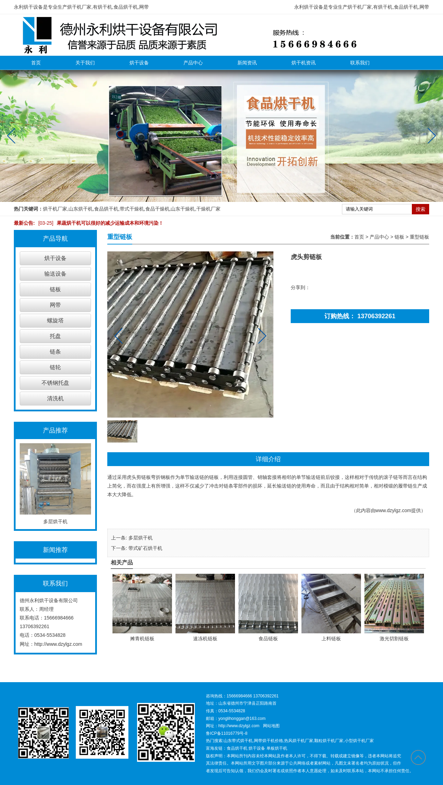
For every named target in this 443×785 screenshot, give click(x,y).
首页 (36, 62)
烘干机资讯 (303, 62)
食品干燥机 (157, 209)
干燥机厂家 (208, 209)
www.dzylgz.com (393, 510)
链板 (55, 289)
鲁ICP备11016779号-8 (226, 733)
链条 (55, 352)
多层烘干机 (140, 538)
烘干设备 (139, 62)
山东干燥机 (183, 209)
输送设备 (55, 274)
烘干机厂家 (55, 209)
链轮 (55, 367)
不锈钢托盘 (55, 383)
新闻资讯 (247, 62)
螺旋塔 (55, 320)
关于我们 (85, 62)
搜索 (420, 209)
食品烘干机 (106, 209)
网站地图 (271, 725)
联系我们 (360, 62)
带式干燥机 (132, 209)
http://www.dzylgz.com (58, 644)
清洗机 (55, 398)
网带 (55, 305)
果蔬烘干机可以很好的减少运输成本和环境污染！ (99, 223)
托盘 (55, 336)
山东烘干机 (81, 209)
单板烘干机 (276, 748)
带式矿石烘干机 (145, 548)
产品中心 (193, 62)
